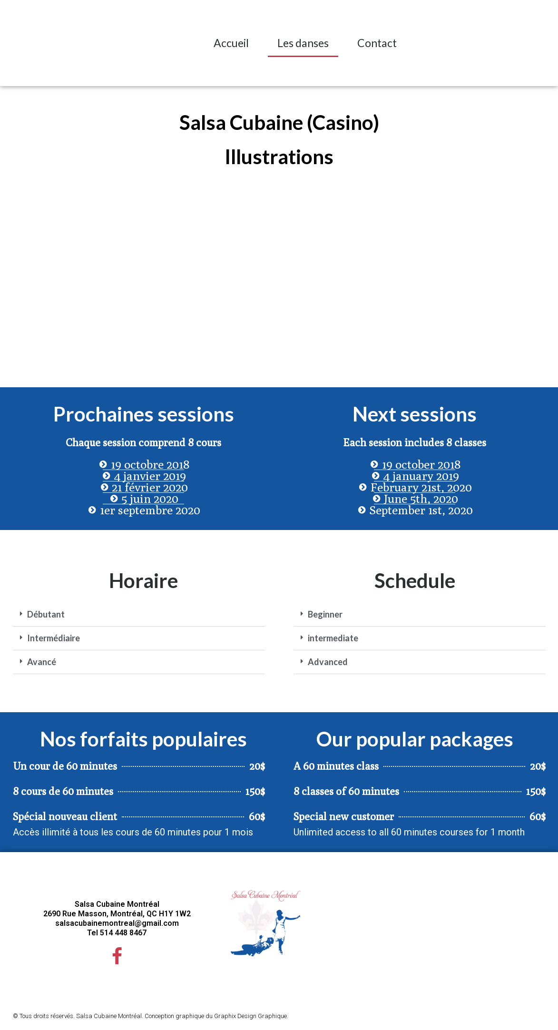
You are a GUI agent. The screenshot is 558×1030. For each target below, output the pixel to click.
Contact (377, 42)
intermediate (333, 638)
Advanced (328, 662)
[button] (540, 42)
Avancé (41, 662)
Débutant (46, 614)
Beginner (325, 614)
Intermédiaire (53, 638)
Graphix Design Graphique (250, 1018)
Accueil (231, 42)
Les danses (303, 42)
